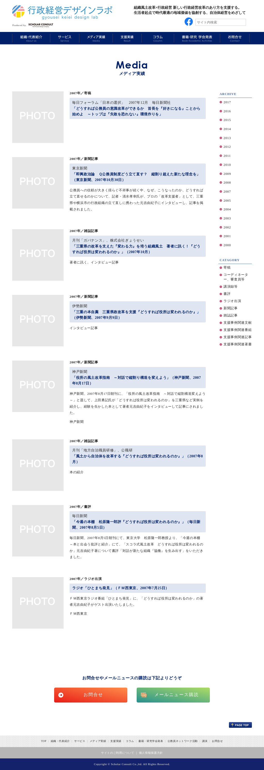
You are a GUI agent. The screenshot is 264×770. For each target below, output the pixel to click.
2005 (227, 200)
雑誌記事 (231, 315)
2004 (227, 209)
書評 (227, 294)
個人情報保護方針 (151, 752)
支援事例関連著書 (238, 344)
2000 (227, 245)
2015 (227, 120)
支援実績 (115, 741)
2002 (227, 227)
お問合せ (93, 694)
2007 (227, 191)
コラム (130, 741)
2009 (227, 174)
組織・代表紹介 (60, 741)
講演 (205, 741)
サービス (79, 741)
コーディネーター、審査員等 (236, 277)
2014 (227, 129)
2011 (227, 156)
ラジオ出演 (232, 301)
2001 (227, 236)
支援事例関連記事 (238, 337)
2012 (227, 147)
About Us (31, 37)
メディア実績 (98, 741)
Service (64, 37)
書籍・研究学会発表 (150, 741)
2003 (227, 218)
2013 (227, 138)
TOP (43, 741)
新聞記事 (231, 308)
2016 (227, 111)
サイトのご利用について (117, 752)
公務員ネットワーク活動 (183, 741)
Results (126, 37)
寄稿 (227, 267)
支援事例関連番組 (238, 330)
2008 (227, 182)
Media (95, 37)
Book (196, 37)
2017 (227, 102)
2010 (227, 165)
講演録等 (231, 286)
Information (234, 37)
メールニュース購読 (176, 694)
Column (157, 37)
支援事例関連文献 (238, 322)
